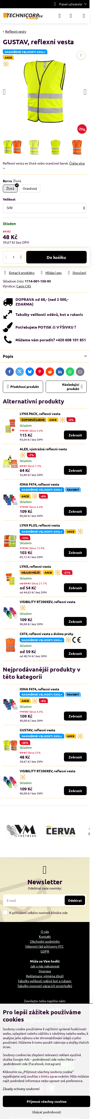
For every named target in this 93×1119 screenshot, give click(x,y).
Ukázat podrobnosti (46, 1112)
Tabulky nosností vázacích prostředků (44, 986)
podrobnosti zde (45, 1059)
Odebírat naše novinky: (45, 888)
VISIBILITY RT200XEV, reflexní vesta (47, 602)
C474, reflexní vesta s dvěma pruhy (46, 634)
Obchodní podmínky (45, 941)
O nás (45, 931)
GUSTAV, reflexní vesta (37, 730)
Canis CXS (23, 286)
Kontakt (45, 936)
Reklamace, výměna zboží (45, 976)
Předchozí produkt (23, 386)
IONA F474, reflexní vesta (39, 484)
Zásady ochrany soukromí (21, 1089)
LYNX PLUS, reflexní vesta (40, 525)
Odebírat (75, 900)
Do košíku (56, 257)
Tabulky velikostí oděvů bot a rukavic (45, 981)
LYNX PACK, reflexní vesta (40, 413)
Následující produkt (72, 386)
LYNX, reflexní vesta (35, 566)
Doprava (45, 971)
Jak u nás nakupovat (45, 966)
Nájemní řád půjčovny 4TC (44, 946)
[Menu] (83, 15)
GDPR (45, 951)
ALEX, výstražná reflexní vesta (43, 449)
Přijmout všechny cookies (47, 1101)
